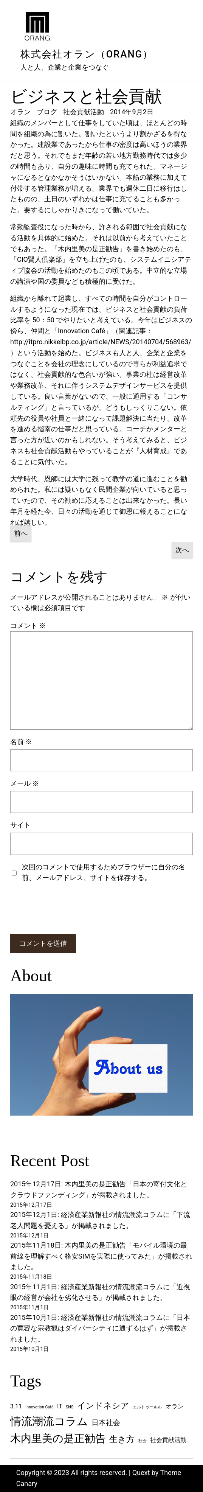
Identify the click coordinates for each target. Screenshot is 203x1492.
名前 (21, 742)
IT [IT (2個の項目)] (59, 1406)
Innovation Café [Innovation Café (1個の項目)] (39, 1407)
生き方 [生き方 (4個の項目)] (122, 1439)
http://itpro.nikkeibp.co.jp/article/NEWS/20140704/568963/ (100, 342)
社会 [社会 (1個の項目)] (142, 1440)
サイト (20, 825)
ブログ (47, 112)
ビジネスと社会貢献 (86, 96)
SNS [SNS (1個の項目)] (69, 1407)
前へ (21, 533)
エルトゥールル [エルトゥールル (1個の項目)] (147, 1407)
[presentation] (67, 908)
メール (24, 783)
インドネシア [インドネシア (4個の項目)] (103, 1405)
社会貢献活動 (83, 112)
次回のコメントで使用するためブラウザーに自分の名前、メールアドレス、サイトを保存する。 (103, 872)
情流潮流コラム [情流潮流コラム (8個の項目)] (49, 1421)
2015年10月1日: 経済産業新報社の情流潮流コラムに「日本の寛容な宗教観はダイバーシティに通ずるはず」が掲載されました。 (100, 1328)
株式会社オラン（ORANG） (86, 54)
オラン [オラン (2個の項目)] (175, 1406)
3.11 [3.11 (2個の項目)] (16, 1406)
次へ (182, 550)
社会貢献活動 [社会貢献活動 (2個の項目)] (168, 1440)
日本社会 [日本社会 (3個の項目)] (105, 1422)
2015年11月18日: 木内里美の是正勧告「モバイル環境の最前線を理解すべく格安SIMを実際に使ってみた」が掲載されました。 (101, 1256)
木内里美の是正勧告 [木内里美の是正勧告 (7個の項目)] (58, 1438)
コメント (28, 625)
